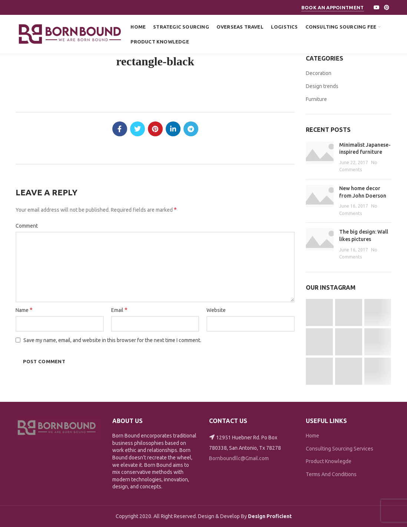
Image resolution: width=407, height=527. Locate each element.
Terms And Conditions (331, 474)
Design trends (322, 86)
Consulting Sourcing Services (339, 449)
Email (119, 309)
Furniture (316, 99)
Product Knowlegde (328, 461)
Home (312, 436)
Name (24, 309)
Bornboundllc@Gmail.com (239, 458)
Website (216, 310)
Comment (27, 226)
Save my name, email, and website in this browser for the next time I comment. (112, 340)
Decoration (318, 73)
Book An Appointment (332, 7)
